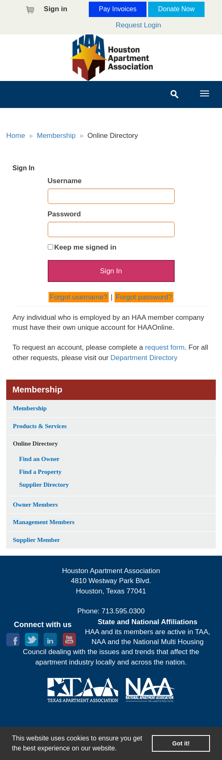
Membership (56, 136)
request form (164, 347)
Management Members (44, 522)
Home (15, 136)
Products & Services (40, 426)
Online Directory (35, 443)
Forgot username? (78, 297)
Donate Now (176, 8)
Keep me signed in (85, 247)
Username (65, 181)
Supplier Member (36, 540)
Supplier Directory (44, 484)
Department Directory (144, 358)
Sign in (56, 9)
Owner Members (35, 504)
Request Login (138, 25)
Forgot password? (144, 297)
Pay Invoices (118, 8)
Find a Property (40, 471)
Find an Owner (39, 459)
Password (64, 214)
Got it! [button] (181, 743)
